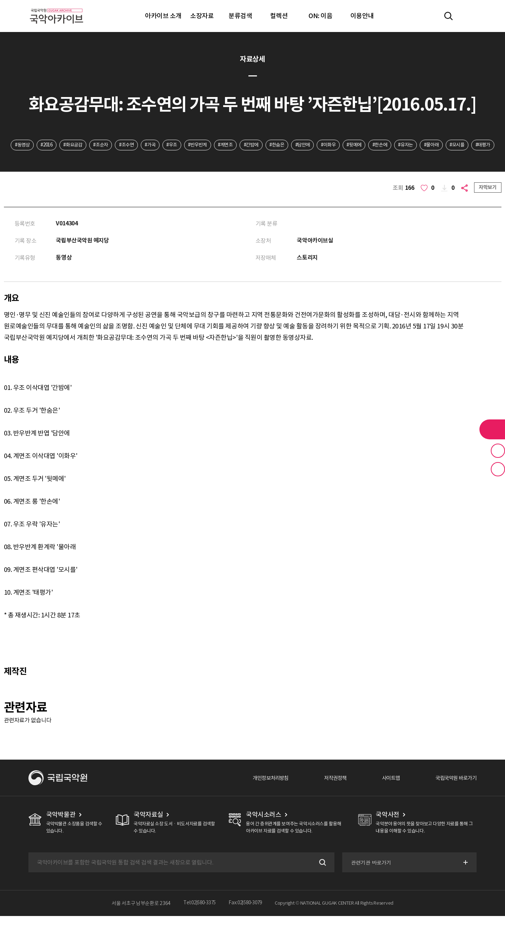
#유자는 (448, 145)
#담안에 (335, 145)
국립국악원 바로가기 (453, 793)
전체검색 (448, 16)
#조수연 (143, 145)
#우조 (193, 145)
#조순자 (115, 145)
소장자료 (202, 16)
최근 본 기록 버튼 (498, 469)
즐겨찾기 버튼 (498, 451)
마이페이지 (469, 16)
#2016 (56, 145)
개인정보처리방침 (255, 793)
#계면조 (251, 145)
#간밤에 (279, 145)
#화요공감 (85, 145)
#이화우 (364, 145)
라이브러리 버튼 (492, 429)
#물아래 (476, 145)
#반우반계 (221, 145)
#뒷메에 (392, 145)
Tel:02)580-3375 (198, 919)
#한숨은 (307, 145)
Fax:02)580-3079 (247, 919)
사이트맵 (383, 793)
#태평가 (267, 159)
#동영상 (29, 145)
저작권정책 (324, 793)
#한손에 (420, 145)
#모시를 (238, 159)
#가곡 (169, 145)
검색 (320, 878)
